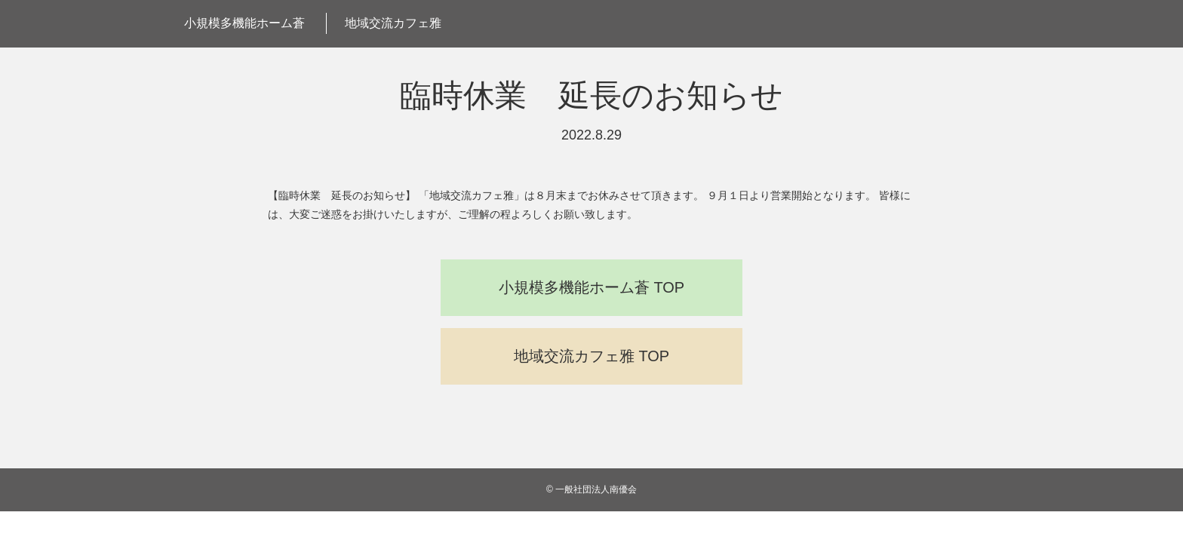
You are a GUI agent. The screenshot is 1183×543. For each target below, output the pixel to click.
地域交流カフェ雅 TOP (591, 356)
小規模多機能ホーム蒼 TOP (591, 287)
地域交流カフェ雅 (393, 23)
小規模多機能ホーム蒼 (244, 23)
